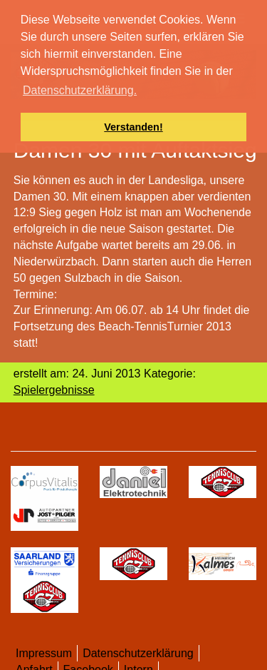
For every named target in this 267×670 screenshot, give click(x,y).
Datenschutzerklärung (138, 653)
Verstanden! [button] (133, 127)
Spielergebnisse (54, 390)
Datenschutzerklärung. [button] (80, 90)
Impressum (44, 653)
